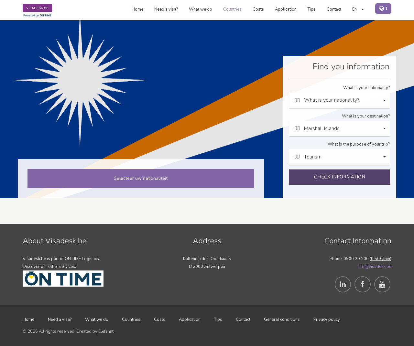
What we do (200, 9)
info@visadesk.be (374, 267)
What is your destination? (366, 116)
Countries (232, 9)
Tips (312, 9)
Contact (334, 9)
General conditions (282, 319)
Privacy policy (326, 319)
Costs (258, 9)
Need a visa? (166, 9)
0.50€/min (380, 259)
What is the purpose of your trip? (359, 144)
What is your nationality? (366, 88)
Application (286, 9)
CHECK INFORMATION (339, 177)
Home (137, 9)
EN (358, 9)
